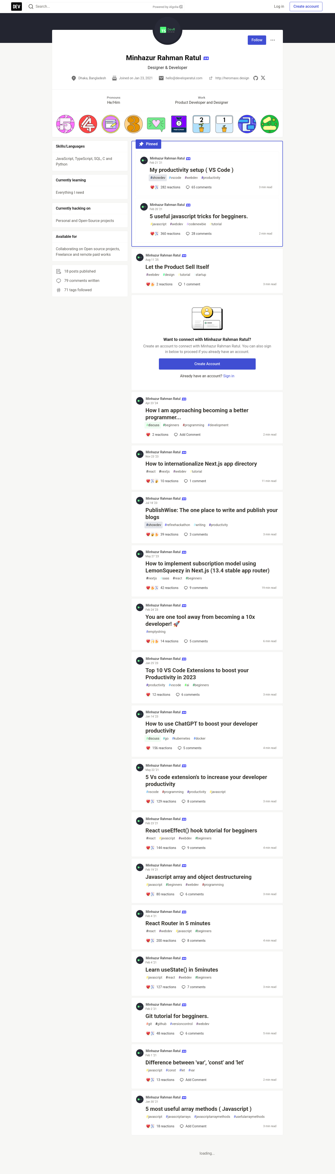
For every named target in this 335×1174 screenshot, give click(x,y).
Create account (306, 6)
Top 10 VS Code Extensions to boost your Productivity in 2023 (197, 674)
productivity (210, 177)
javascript (158, 224)
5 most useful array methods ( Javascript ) (198, 1109)
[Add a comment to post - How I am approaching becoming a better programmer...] (157, 434)
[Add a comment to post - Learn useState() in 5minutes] (161, 987)
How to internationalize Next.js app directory (201, 464)
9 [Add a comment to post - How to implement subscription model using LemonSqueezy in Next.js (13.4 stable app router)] (195, 588)
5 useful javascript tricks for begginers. (199, 216)
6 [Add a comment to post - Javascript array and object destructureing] (191, 894)
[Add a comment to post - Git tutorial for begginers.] (160, 1033)
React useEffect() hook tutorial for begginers (201, 830)
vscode (175, 177)
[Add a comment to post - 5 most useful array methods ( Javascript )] (160, 1126)
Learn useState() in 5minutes (181, 969)
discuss (152, 425)
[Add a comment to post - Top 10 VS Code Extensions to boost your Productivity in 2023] (158, 694)
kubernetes (181, 738)
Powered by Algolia (167, 7)
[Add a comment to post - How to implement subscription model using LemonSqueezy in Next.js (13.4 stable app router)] (162, 588)
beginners (171, 425)
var (191, 1070)
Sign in (228, 376)
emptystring (155, 631)
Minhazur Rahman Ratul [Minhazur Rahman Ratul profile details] (170, 158)
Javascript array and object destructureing (198, 877)
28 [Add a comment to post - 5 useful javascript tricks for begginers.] (198, 233)
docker (199, 738)
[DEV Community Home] (16, 6)
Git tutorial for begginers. (177, 1016)
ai (186, 685)
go (165, 738)
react (150, 471)
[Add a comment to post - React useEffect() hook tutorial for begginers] (161, 848)
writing (199, 525)
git (149, 1024)
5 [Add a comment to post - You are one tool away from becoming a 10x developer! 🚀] (195, 641)
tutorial (215, 224)
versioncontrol (181, 1024)
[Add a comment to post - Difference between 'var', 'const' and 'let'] (160, 1080)
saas (164, 578)
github (161, 1024)
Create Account (207, 364)
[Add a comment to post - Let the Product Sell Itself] (159, 284)
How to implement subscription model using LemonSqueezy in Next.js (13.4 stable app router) (207, 567)
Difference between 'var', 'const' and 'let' (194, 1062)
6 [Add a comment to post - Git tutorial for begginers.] (191, 1033)
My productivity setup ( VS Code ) (191, 170)
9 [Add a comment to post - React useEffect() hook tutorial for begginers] (193, 848)
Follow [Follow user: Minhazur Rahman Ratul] (256, 40)
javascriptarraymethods (212, 1116)
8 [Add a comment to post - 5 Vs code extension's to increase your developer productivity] (193, 801)
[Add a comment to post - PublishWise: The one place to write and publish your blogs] (162, 534)
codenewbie (196, 224)
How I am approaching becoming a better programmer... (196, 414)
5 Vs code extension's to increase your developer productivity (206, 780)
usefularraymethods (249, 1116)
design (168, 274)
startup (200, 274)
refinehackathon (177, 525)
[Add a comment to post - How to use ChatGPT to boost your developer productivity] (159, 748)
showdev (157, 177)
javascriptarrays (178, 1116)
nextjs (164, 471)
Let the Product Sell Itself (177, 267)
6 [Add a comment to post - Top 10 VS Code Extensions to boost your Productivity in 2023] (187, 694)
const (171, 1070)
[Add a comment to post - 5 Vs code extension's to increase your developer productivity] (161, 801)
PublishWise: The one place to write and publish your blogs (211, 513)
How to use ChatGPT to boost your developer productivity (201, 727)
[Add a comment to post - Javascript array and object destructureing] (160, 894)
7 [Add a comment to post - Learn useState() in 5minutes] (193, 987)
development (218, 425)
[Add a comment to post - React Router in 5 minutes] (161, 940)
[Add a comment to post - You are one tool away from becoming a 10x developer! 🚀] (162, 641)
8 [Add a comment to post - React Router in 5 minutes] (193, 940)
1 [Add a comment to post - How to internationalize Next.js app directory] (194, 481)
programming (193, 425)
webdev (191, 177)
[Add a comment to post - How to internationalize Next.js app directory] (162, 481)
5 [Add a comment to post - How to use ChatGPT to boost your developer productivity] (189, 748)
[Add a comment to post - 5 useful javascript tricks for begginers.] (165, 233)
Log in (279, 6)
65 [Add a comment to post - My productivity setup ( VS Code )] (198, 187)
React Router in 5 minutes (177, 923)
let (182, 1070)
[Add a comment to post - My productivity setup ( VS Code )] (165, 187)
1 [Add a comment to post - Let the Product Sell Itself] (188, 284)
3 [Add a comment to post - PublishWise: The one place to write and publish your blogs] (195, 534)
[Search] (31, 6)
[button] (65, 124)
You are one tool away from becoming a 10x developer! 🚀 (200, 620)
